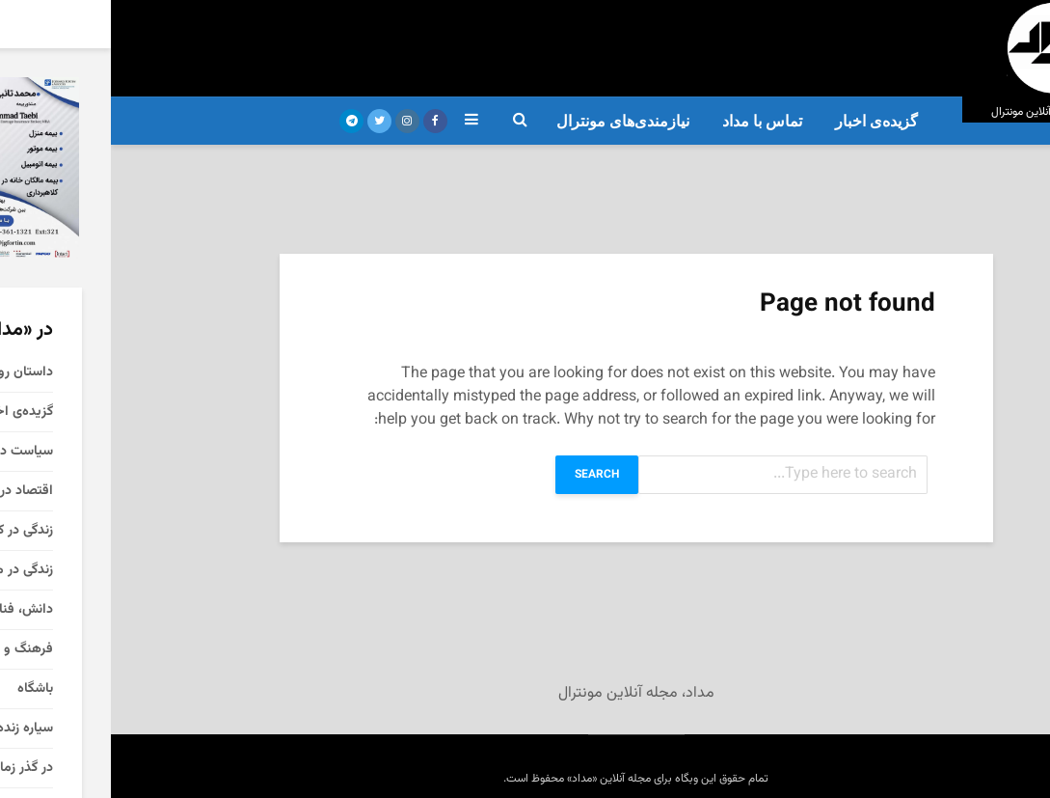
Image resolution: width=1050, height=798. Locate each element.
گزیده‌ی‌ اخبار (765, 121)
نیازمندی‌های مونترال (512, 121)
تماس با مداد (651, 121)
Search (486, 474)
